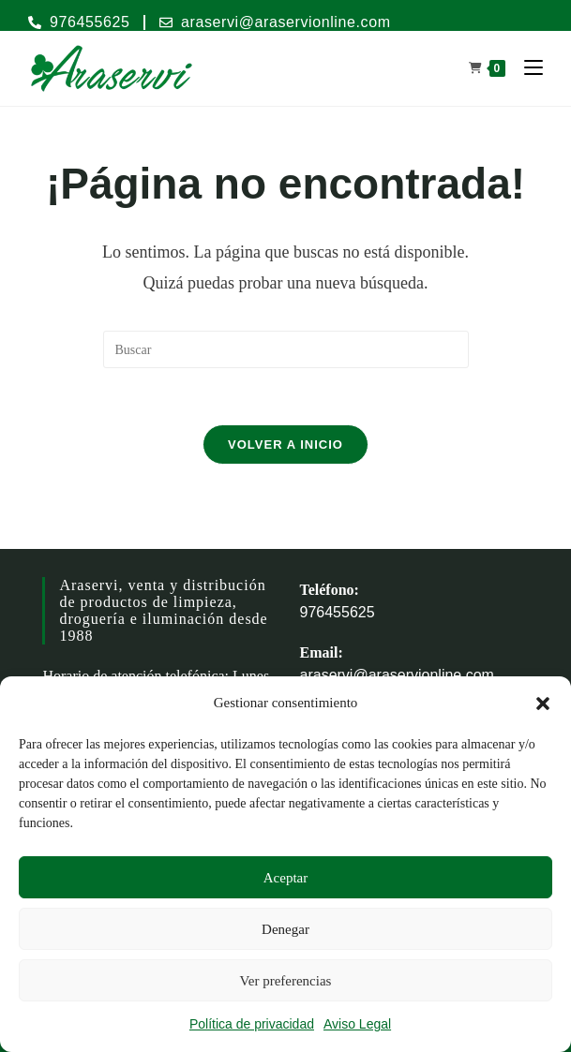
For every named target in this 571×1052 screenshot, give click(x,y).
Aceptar (285, 877)
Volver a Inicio (285, 444)
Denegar (285, 929)
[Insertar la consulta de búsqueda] (286, 349)
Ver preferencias (286, 980)
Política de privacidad (251, 1023)
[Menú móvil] (526, 68)
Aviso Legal (357, 1023)
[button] (542, 703)
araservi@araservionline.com (397, 675)
